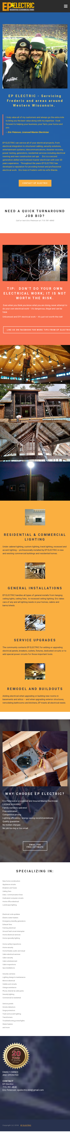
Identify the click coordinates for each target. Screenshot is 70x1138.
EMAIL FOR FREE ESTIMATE (35, 846)
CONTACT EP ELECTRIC (35, 183)
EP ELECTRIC (25, 1125)
